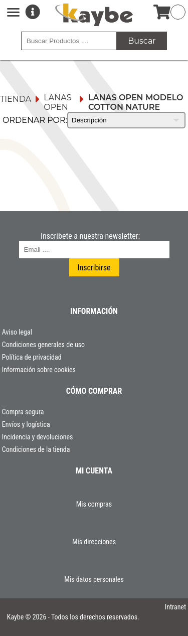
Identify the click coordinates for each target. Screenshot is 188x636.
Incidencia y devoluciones (37, 437)
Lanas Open (57, 102)
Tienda (15, 99)
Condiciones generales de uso (43, 345)
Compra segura (23, 412)
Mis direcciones (94, 542)
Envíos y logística (26, 424)
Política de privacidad (32, 357)
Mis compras (94, 504)
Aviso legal (17, 332)
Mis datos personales (93, 579)
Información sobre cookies (39, 370)
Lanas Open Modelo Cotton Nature (135, 102)
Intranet (175, 607)
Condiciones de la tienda (36, 449)
